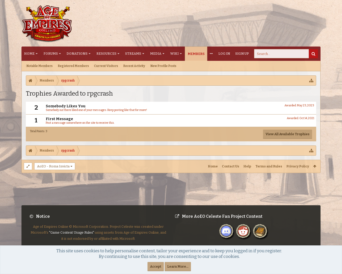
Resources (106, 53)
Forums (50, 53)
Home (29, 53)
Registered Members (73, 66)
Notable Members (39, 66)
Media (155, 53)
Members (196, 54)
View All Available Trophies (288, 134)
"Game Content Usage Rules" (71, 236)
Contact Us (230, 166)
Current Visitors (106, 66)
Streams (133, 53)
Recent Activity (134, 66)
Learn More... (177, 266)
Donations (76, 53)
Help (247, 166)
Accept (155, 266)
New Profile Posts (163, 66)
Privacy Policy (297, 166)
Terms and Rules (268, 166)
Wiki (174, 53)
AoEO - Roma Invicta (53, 166)
